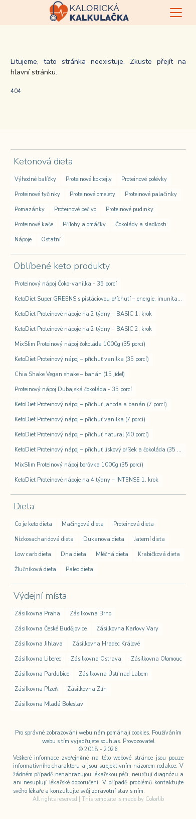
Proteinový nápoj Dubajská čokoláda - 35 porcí (73, 389)
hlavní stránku (33, 72)
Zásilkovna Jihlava (39, 644)
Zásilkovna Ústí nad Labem (113, 674)
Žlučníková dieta (35, 569)
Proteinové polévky (144, 179)
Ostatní (51, 239)
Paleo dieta (79, 569)
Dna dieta (73, 554)
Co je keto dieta (33, 524)
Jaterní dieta (149, 539)
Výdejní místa (40, 596)
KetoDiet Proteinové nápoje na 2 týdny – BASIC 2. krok (83, 329)
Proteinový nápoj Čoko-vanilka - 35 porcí (66, 284)
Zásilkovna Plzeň (36, 689)
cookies (140, 733)
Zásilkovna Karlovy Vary (127, 628)
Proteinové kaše (34, 224)
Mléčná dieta (112, 554)
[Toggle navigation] (176, 13)
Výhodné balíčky (35, 179)
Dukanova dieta (103, 539)
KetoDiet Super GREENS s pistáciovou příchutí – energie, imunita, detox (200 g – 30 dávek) (100, 299)
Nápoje (23, 239)
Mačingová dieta (83, 524)
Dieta (24, 506)
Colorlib (154, 799)
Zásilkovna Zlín (87, 689)
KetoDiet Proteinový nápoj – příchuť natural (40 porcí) (82, 434)
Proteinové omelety (92, 194)
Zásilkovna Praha (37, 613)
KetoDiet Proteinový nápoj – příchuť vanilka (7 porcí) (80, 419)
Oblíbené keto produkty (62, 266)
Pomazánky (30, 209)
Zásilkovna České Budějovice (51, 628)
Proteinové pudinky (129, 209)
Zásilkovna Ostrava (96, 659)
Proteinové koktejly (89, 179)
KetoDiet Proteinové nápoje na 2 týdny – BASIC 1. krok (83, 314)
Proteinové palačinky (151, 194)
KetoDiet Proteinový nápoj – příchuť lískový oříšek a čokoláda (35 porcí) (100, 449)
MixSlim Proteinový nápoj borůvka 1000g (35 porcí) (79, 465)
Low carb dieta (33, 554)
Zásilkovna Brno (90, 613)
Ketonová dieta (43, 161)
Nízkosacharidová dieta (44, 539)
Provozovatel (138, 741)
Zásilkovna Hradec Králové (106, 644)
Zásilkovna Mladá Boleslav (49, 704)
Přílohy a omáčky (84, 224)
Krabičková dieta (159, 554)
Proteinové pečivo (75, 209)
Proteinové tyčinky (37, 194)
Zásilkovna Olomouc (156, 659)
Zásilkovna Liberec (38, 659)
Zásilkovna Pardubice (42, 674)
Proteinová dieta (133, 524)
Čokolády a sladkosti (140, 224)
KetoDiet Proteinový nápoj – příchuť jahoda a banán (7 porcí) (91, 404)
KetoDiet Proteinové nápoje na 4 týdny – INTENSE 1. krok (86, 480)
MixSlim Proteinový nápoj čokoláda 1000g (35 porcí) (80, 344)
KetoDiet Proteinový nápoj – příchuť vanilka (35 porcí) (82, 359)
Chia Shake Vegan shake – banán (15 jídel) (70, 374)
